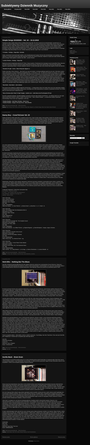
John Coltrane (21, 107)
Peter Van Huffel (15, 432)
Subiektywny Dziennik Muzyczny (24, 5)
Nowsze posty (6, 437)
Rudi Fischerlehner (31, 432)
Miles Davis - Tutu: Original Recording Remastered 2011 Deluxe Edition (80, 61)
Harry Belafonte (27, 253)
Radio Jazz (72, 50)
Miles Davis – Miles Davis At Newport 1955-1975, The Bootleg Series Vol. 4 (81, 83)
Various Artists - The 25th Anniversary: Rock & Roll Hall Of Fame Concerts (81, 69)
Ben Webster (14, 253)
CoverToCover (20, 253)
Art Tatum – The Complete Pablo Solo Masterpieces (13, 192)
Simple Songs (38, 107)
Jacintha (33, 253)
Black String (9, 107)
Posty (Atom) (36, 441)
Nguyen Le (32, 107)
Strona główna (7, 9)
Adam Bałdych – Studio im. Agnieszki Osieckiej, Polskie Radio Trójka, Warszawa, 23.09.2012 (81, 90)
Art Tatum (8, 253)
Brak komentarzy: (22, 105)
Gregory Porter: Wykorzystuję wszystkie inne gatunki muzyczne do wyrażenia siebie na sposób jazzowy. (81, 106)
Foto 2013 (43, 9)
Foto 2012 (51, 9)
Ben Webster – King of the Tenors (9, 191)
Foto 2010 (67, 9)
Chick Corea (14, 107)
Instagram (72, 53)
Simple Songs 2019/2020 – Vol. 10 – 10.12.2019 (20, 40)
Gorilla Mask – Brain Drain (12, 357)
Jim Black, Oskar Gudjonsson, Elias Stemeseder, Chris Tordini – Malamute (80, 120)
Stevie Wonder (52, 107)
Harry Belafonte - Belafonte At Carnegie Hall (11, 193)
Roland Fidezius (23, 432)
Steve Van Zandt (45, 107)
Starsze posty (61, 437)
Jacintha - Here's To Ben (7, 195)
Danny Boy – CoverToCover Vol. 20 (16, 115)
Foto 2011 (59, 9)
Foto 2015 (27, 9)
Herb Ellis (8, 349)
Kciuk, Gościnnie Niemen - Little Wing (81, 75)
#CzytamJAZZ (17, 9)
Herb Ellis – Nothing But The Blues (16, 262)
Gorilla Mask (9, 432)
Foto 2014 (35, 9)
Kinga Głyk (27, 107)
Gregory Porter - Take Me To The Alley (81, 126)
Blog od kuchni (73, 52)
